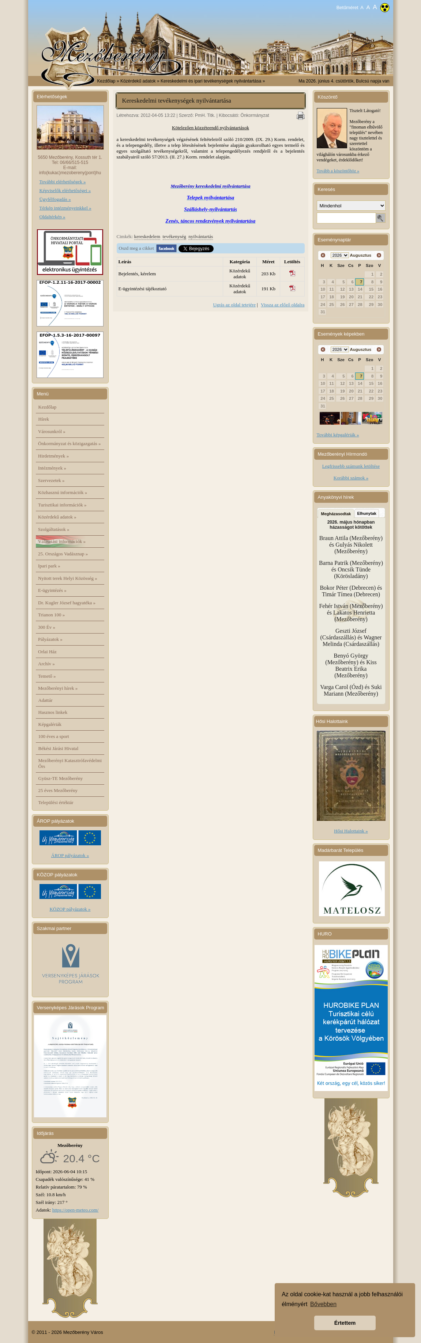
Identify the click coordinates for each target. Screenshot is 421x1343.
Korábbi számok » (351, 478)
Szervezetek (51, 480)
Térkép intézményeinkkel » (65, 208)
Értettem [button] (345, 1323)
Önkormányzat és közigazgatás (69, 443)
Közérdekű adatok (57, 517)
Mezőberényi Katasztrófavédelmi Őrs (70, 763)
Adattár (45, 700)
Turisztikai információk (62, 505)
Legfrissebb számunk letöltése (351, 466)
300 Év (46, 627)
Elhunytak (366, 513)
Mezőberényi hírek (58, 688)
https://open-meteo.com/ (75, 1210)
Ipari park (49, 566)
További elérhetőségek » (63, 181)
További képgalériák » (338, 434)
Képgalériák (50, 724)
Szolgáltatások (53, 529)
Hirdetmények (53, 456)
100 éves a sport (53, 736)
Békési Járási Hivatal (58, 748)
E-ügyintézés (52, 590)
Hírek (43, 419)
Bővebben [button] (323, 1304)
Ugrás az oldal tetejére (234, 304)
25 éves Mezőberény (58, 790)
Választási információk (62, 541)
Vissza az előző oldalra (282, 304)
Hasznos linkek (53, 712)
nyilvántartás (200, 236)
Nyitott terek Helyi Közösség (67, 578)
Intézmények (52, 468)
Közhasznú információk (62, 492)
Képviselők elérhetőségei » (65, 190)
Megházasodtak (336, 514)
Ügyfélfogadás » (55, 199)
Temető (47, 676)
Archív (46, 663)
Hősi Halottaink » (351, 831)
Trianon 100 (51, 614)
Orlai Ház (47, 651)
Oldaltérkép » (52, 216)
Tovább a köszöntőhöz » (338, 170)
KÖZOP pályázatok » (69, 909)
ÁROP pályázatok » (70, 855)
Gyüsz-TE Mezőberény (60, 778)
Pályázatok (50, 639)
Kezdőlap (106, 81)
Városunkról (51, 431)
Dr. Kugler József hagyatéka (66, 602)
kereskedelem (147, 236)
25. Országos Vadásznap (63, 553)
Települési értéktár (56, 802)
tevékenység (174, 236)
